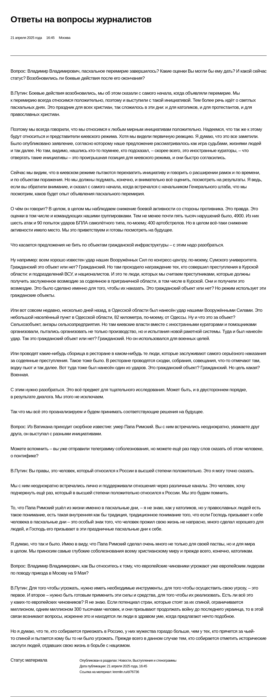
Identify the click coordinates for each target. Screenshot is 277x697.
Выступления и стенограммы (154, 660)
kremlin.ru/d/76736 (126, 672)
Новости (124, 660)
